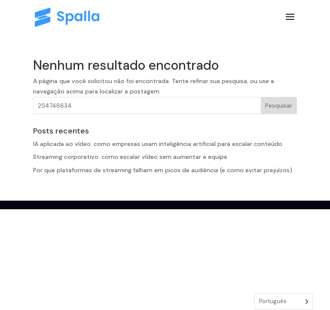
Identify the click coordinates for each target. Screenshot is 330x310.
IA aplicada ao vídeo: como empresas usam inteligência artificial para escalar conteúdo (157, 144)
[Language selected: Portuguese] (283, 301)
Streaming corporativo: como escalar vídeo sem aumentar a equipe (130, 157)
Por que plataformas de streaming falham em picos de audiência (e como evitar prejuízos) (162, 170)
